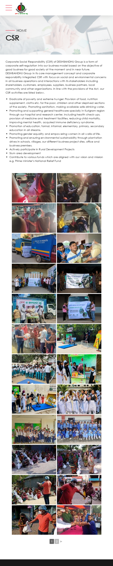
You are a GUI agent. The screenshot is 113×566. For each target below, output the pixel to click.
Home (22, 30)
